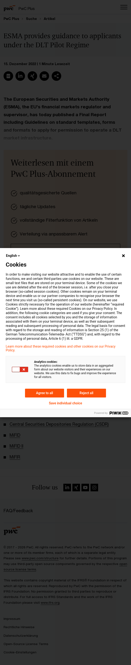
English (13, 256)
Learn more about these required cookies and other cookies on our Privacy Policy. (61, 348)
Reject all (86, 393)
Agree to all (44, 393)
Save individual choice (65, 403)
